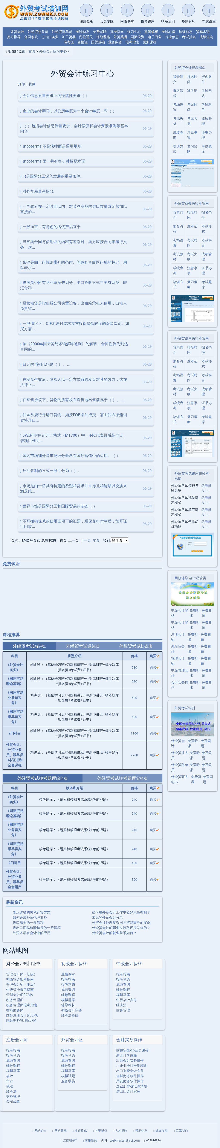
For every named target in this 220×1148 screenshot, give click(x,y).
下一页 (86, 540)
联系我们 (181, 1130)
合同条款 (31, 36)
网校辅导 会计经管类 (190, 578)
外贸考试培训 (184, 708)
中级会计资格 (129, 963)
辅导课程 (68, 994)
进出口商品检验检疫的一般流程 (37, 927)
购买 (154, 667)
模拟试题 (68, 1075)
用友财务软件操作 (130, 1081)
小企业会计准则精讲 (131, 1065)
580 (134, 667)
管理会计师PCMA (19, 994)
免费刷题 (207, 613)
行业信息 (172, 36)
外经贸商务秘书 (179, 779)
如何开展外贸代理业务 (30, 917)
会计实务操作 (129, 1039)
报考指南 (117, 31)
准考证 (69, 42)
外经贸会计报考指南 (189, 67)
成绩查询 (206, 36)
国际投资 (137, 36)
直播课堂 (68, 974)
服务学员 (68, 1081)
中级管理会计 (179, 673)
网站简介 (39, 1130)
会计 (9, 1075)
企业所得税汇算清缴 (131, 1086)
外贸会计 (17, 31)
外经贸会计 (178, 649)
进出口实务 (49, 36)
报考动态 (68, 984)
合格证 (82, 42)
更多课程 (149, 42)
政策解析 (151, 31)
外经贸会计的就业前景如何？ (114, 932)
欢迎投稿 (80, 1130)
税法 (9, 1086)
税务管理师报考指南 (21, 1005)
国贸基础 (98, 42)
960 (134, 879)
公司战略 (13, 1101)
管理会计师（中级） (21, 984)
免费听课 (194, 613)
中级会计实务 (126, 999)
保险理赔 (103, 36)
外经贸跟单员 (62, 31)
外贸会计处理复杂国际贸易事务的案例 (121, 922)
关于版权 (100, 1130)
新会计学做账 (126, 1055)
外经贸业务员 (38, 31)
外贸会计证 (72, 1039)
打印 (21, 84)
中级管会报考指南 (20, 989)
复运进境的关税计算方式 (31, 912)
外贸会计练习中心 (53, 51)
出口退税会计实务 (130, 1070)
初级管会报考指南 (20, 979)
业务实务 (115, 42)
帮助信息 (140, 1130)
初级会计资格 (74, 963)
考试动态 (82, 31)
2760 (134, 755)
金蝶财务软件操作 (130, 1075)
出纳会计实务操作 (130, 1060)
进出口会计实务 (128, 1091)
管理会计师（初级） (21, 974)
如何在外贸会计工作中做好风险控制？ (121, 912)
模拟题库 (68, 999)
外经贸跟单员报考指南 (191, 338)
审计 (9, 1081)
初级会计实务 (71, 1010)
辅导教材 (68, 1005)
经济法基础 (69, 1015)
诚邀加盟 (160, 1130)
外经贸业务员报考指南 (191, 203)
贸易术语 (203, 31)
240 (134, 799)
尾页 (96, 540)
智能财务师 (14, 1010)
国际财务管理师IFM (21, 1020)
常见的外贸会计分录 (107, 917)
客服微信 (90, 1140)
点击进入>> (206, 488)
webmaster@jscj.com (125, 1140)
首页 (32, 51)
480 (134, 863)
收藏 (32, 84)
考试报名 (189, 36)
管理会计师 (178, 661)
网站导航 (59, 1130)
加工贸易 (69, 36)
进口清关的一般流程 (28, 922)
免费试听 (100, 31)
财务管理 (123, 1010)
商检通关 (86, 36)
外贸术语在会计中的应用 (31, 932)
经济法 (121, 1005)
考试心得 (168, 31)
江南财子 (69, 1140)
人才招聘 (120, 1130)
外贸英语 (120, 36)
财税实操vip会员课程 (132, 1050)
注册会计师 (17, 1039)
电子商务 (155, 36)
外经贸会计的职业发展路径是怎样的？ (121, 927)
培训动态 (185, 31)
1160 (134, 733)
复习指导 (14, 36)
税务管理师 (14, 999)
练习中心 (134, 31)
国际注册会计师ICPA (22, 1015)
